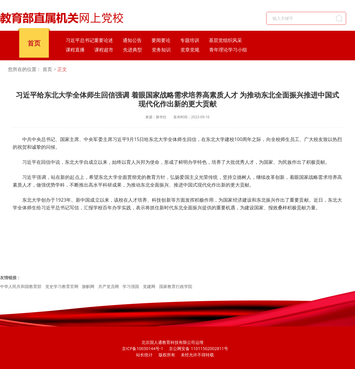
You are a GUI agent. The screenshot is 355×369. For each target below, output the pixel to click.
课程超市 (103, 49)
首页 (34, 42)
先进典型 (132, 49)
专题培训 (189, 40)
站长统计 (144, 354)
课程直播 (75, 49)
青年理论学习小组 (228, 49)
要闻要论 (160, 40)
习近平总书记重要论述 (89, 40)
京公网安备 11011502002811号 (198, 348)
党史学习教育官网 (61, 286)
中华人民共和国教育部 (20, 286)
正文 (62, 69)
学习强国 (130, 286)
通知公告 (132, 40)
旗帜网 (88, 286)
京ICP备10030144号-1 (142, 348)
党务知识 (161, 49)
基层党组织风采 (225, 40)
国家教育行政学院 (175, 286)
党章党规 (189, 49)
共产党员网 (108, 286)
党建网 (149, 286)
